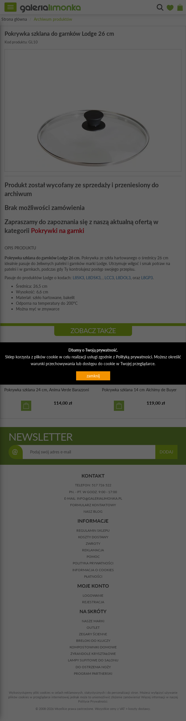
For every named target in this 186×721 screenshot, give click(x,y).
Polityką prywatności (134, 356)
